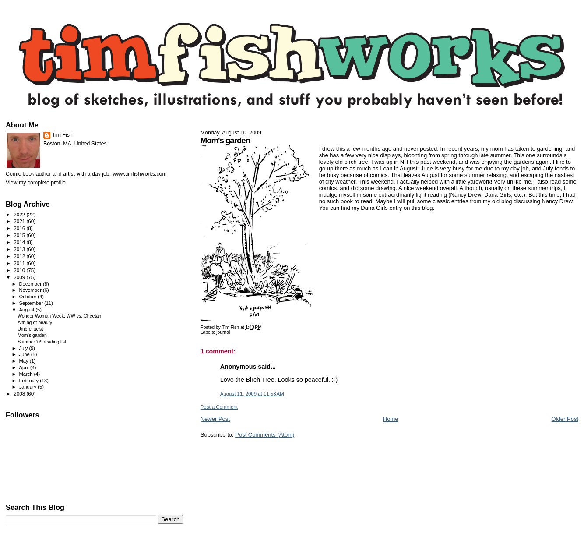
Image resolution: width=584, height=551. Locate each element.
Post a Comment (219, 407)
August (27, 309)
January (28, 386)
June (25, 354)
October (28, 296)
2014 (20, 242)
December (31, 283)
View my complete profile (36, 183)
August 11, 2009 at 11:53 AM (252, 393)
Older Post (565, 419)
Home (390, 419)
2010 (20, 270)
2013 (20, 249)
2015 (20, 235)
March (26, 374)
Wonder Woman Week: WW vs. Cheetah (59, 315)
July (24, 348)
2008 (20, 393)
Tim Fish (62, 135)
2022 (20, 214)
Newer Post (215, 419)
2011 (20, 263)
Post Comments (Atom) (264, 434)
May (24, 361)
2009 (20, 277)
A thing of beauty (35, 322)
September (32, 303)
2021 (20, 221)
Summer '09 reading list (42, 341)
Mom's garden (32, 335)
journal (223, 332)
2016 (20, 228)
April (24, 367)
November (31, 290)
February (29, 380)
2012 (20, 256)
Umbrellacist (30, 329)
